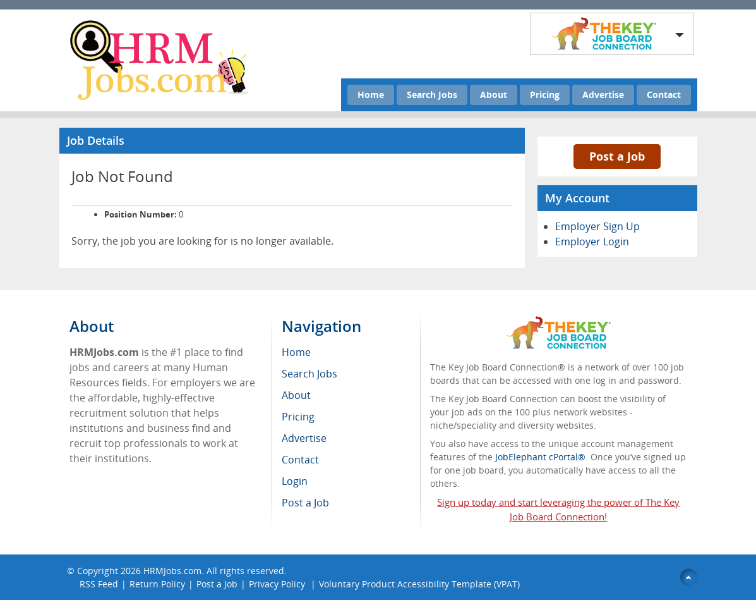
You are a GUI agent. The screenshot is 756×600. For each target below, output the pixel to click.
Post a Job (617, 156)
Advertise (603, 95)
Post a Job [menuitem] (305, 503)
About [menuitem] (296, 395)
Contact (664, 95)
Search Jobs (432, 95)
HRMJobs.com (172, 571)
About (493, 95)
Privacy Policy (278, 584)
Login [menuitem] (295, 481)
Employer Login (592, 241)
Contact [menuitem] (300, 460)
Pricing (545, 95)
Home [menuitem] (296, 352)
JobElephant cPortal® (540, 457)
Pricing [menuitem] (298, 417)
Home (370, 95)
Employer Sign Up (597, 226)
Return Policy (157, 584)
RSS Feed (99, 584)
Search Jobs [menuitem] (309, 374)
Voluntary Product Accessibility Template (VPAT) (419, 584)
